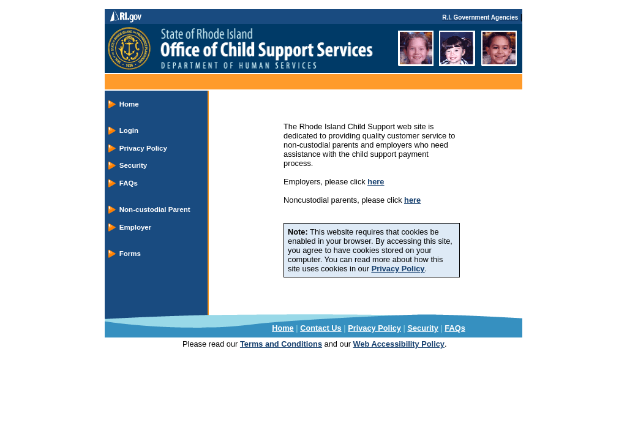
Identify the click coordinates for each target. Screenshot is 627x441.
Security (133, 165)
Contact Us (321, 328)
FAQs (128, 183)
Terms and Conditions (281, 344)
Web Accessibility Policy (399, 344)
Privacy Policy (143, 148)
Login (128, 130)
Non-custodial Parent (154, 209)
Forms (130, 253)
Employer (135, 227)
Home (129, 104)
